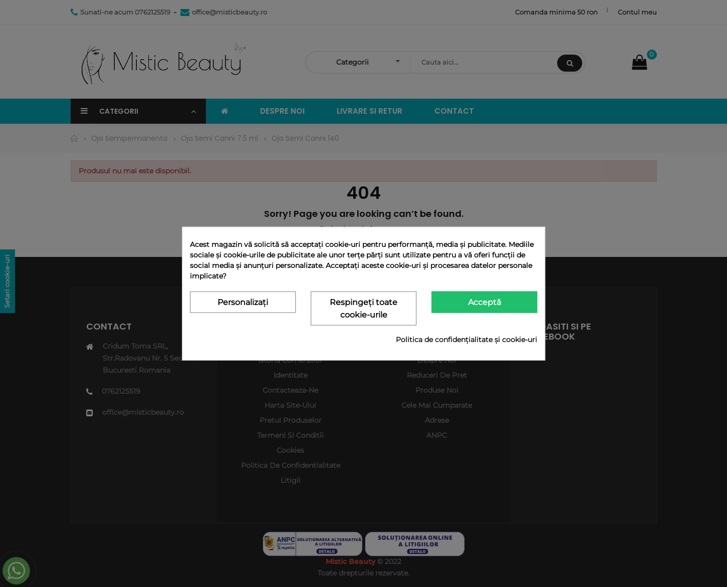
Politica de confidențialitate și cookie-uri (466, 339)
